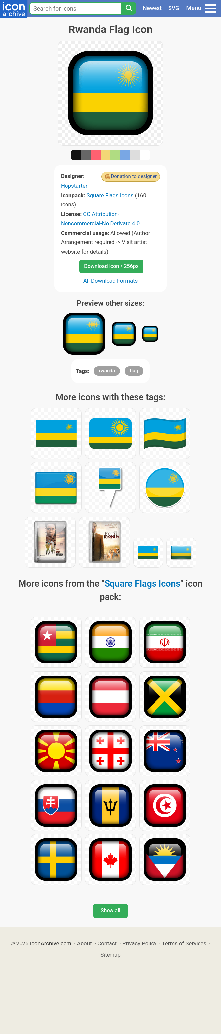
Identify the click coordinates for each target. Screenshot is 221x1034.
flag (134, 371)
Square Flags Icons (110, 195)
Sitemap (110, 954)
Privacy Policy (139, 943)
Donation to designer (134, 176)
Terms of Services (184, 943)
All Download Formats (110, 280)
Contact (107, 943)
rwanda (107, 371)
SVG (173, 8)
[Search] (128, 8)
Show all (110, 910)
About (84, 943)
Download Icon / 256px (111, 266)
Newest (152, 8)
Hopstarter (74, 185)
